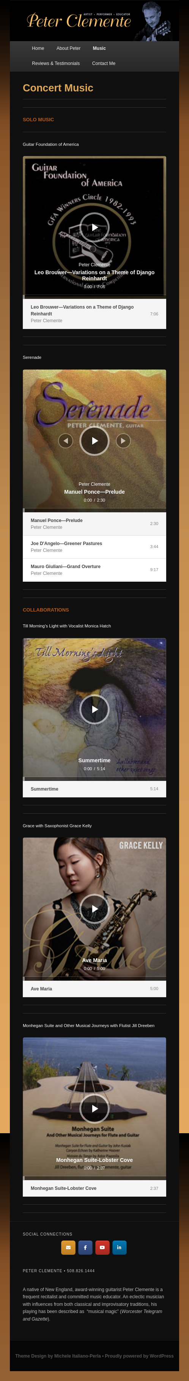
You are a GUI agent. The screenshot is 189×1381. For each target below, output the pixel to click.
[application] (94, 227)
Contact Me (103, 63)
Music (99, 48)
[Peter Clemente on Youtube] (102, 1247)
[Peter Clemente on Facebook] (85, 1247)
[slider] (94, 297)
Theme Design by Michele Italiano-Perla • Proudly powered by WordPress (94, 1356)
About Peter (68, 48)
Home (38, 48)
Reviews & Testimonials (56, 63)
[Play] (95, 227)
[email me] (68, 1247)
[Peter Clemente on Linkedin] (119, 1247)
